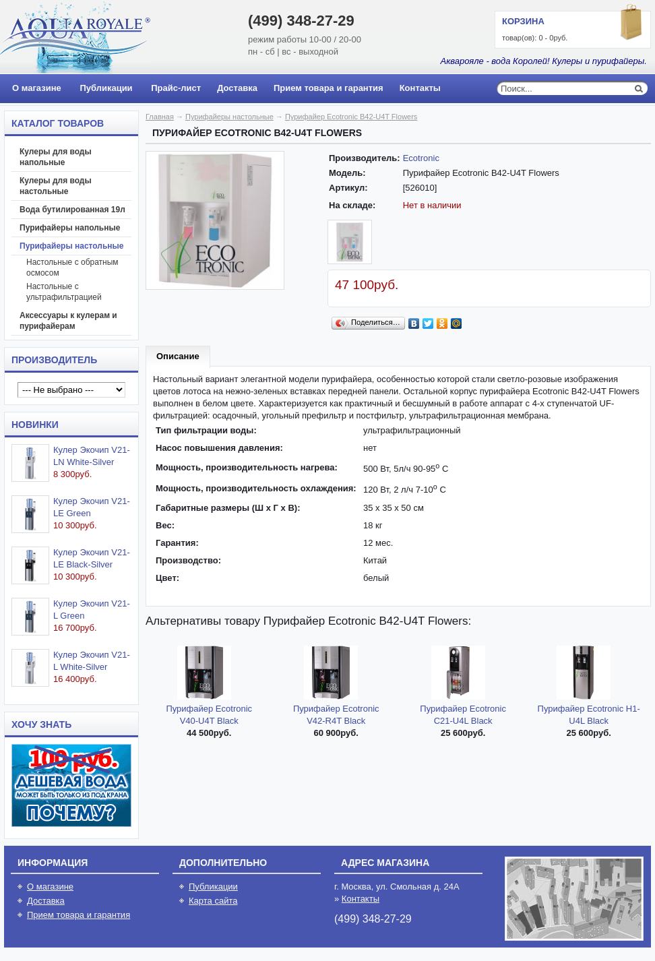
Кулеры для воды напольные (56, 157)
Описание (177, 356)
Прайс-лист (176, 88)
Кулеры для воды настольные (56, 186)
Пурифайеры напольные (70, 227)
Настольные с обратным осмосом (72, 267)
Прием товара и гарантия (328, 88)
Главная (160, 117)
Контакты (420, 88)
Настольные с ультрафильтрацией (64, 292)
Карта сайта (213, 901)
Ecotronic (421, 158)
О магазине (36, 88)
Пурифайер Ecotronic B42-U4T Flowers (351, 117)
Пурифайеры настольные (72, 246)
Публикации (106, 88)
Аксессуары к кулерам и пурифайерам (68, 321)
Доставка (237, 88)
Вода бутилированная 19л (72, 209)
